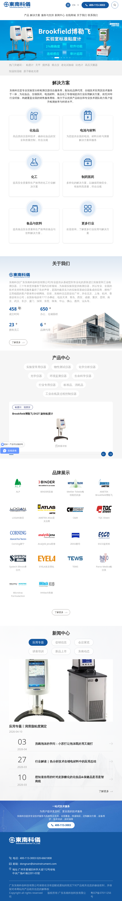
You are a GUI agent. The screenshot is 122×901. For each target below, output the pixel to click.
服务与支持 (47, 15)
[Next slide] (110, 454)
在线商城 (71, 15)
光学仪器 (36, 376)
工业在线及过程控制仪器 (61, 394)
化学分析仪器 (87, 367)
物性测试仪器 (62, 367)
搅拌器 (46, 65)
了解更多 (18, 342)
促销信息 (61, 642)
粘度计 (30, 65)
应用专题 (38, 642)
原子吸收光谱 (31, 71)
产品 (26, 15)
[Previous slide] (103, 454)
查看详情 (61, 445)
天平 (37, 65)
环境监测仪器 (58, 376)
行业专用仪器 (47, 385)
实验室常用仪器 (36, 367)
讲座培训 (38, 651)
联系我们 (93, 15)
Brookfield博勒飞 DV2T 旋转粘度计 (32, 413)
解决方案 (35, 15)
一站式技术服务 (61, 806)
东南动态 (84, 651)
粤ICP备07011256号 (101, 894)
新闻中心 (60, 15)
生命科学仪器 (82, 376)
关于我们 (82, 15)
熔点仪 (55, 65)
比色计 (79, 65)
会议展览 (84, 642)
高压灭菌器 (91, 65)
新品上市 (61, 651)
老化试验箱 (67, 65)
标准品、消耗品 (73, 385)
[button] (52, 57)
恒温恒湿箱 (15, 71)
